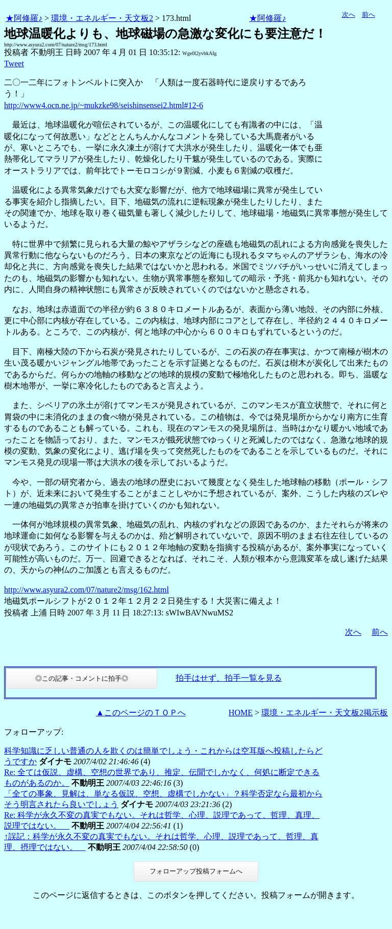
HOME (241, 712)
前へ (368, 14)
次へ (348, 14)
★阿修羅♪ (24, 18)
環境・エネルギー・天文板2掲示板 (324, 712)
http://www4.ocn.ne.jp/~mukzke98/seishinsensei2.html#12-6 (103, 105)
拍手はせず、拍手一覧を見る (229, 678)
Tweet (14, 63)
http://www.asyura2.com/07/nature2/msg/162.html (86, 589)
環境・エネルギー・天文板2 (102, 18)
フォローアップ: (33, 732)
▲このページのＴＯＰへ (141, 712)
